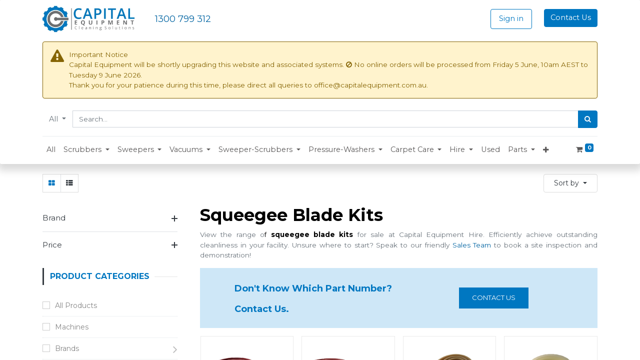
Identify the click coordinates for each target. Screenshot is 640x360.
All (54, 119)
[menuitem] (51, 150)
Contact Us (570, 17)
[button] (87, 150)
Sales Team (472, 245)
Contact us (494, 298)
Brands (67, 348)
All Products (76, 305)
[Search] (588, 119)
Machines (71, 327)
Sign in (511, 18)
